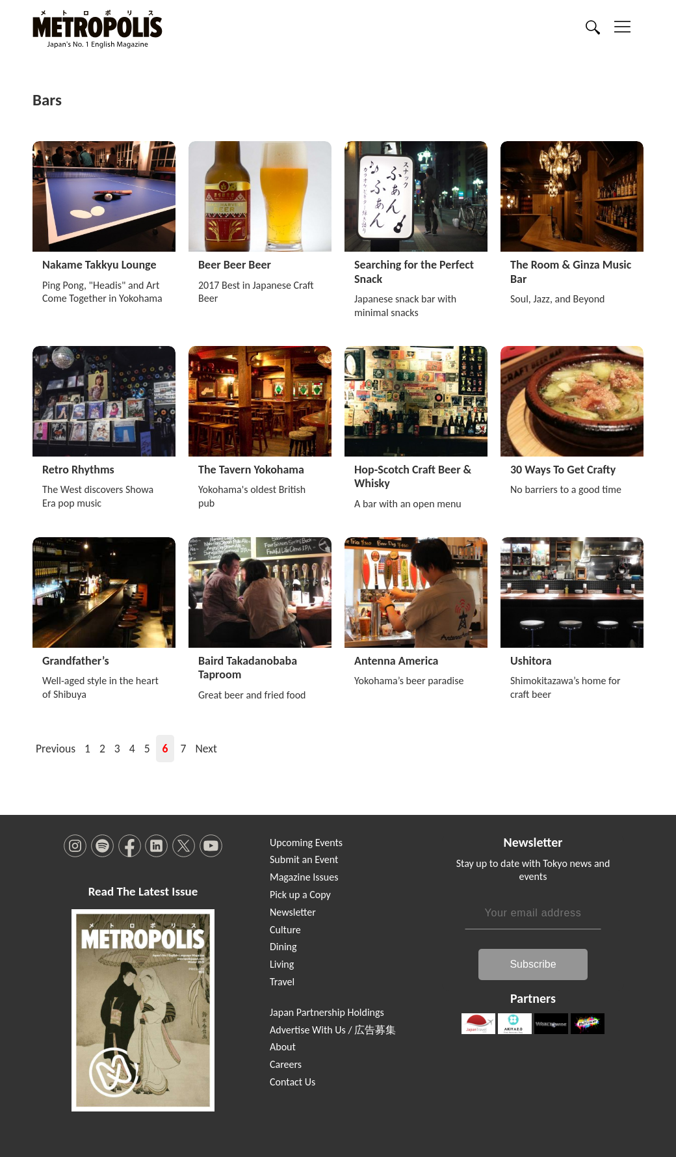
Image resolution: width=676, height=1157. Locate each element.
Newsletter (293, 912)
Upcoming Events (306, 842)
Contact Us (292, 1082)
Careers (286, 1064)
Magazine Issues (304, 877)
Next (205, 748)
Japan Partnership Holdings (327, 1012)
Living (282, 964)
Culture (285, 930)
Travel (282, 982)
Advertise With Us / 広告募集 (333, 1030)
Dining (283, 946)
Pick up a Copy (300, 894)
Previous (55, 748)
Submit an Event (304, 859)
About (283, 1047)
